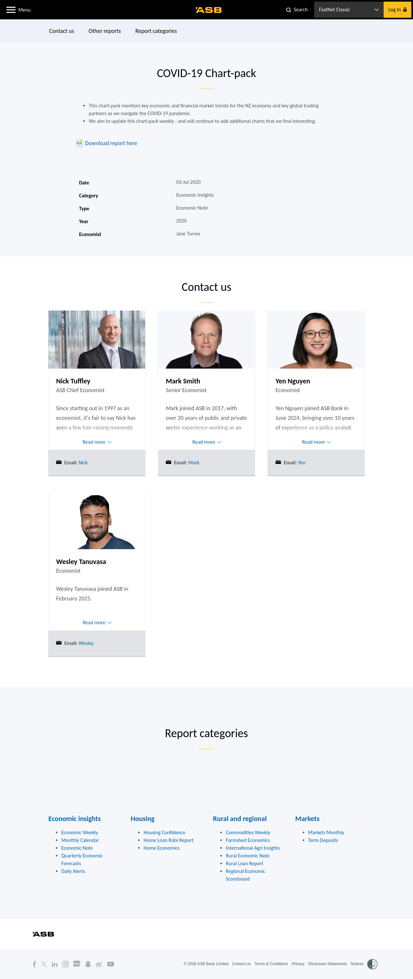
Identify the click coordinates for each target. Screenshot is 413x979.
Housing (143, 818)
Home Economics (162, 848)
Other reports (105, 31)
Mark (193, 463)
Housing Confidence (165, 832)
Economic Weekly (79, 832)
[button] (10, 9)
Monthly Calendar (80, 840)
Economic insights (74, 818)
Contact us (61, 31)
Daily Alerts (73, 871)
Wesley (85, 643)
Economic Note (77, 848)
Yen (301, 463)
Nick (82, 463)
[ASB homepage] (209, 10)
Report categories (156, 31)
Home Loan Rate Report (169, 840)
